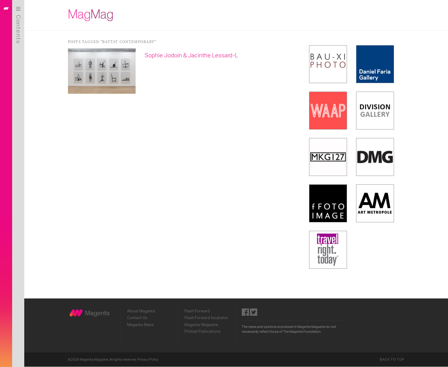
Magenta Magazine (201, 325)
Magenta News (140, 325)
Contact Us (137, 318)
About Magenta (141, 311)
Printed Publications (202, 331)
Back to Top (392, 359)
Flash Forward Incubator (206, 318)
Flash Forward (197, 311)
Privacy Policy (147, 359)
